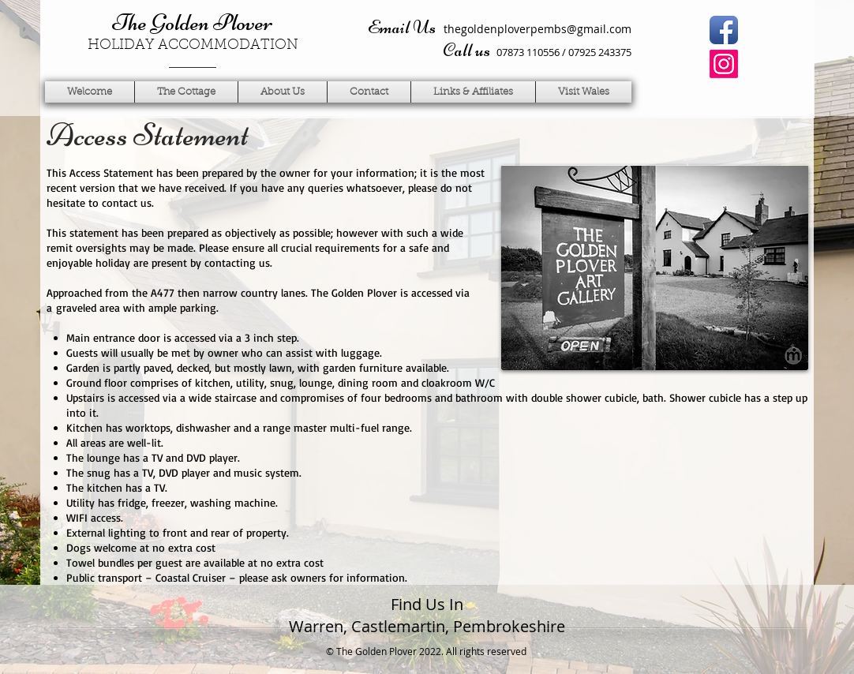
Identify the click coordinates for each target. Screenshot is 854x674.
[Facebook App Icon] (724, 30)
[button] (282, 92)
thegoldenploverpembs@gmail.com (537, 28)
